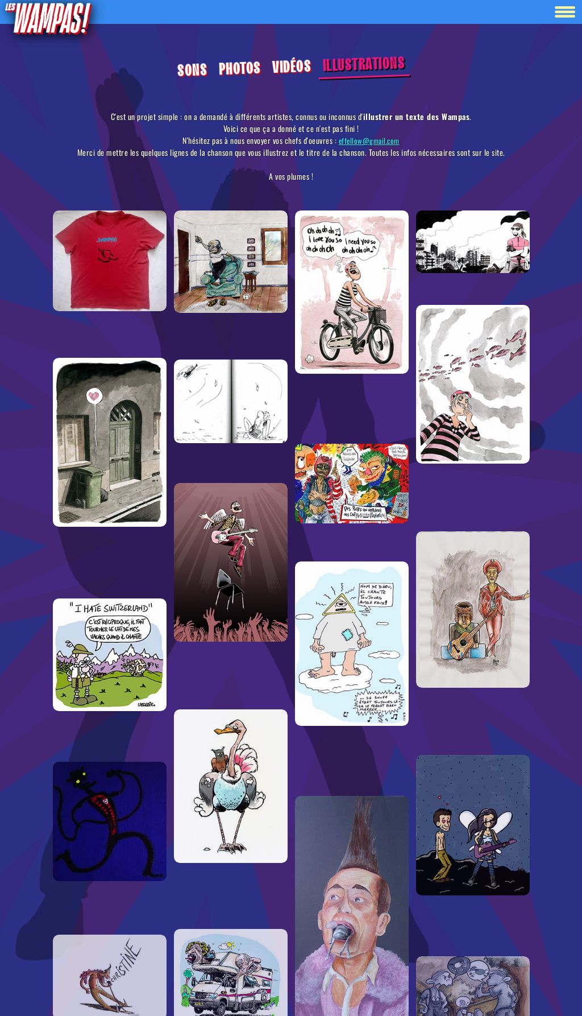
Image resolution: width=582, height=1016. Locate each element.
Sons (192, 70)
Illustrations (363, 64)
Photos (239, 69)
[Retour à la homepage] (47, 18)
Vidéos (291, 67)
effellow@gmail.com (369, 140)
